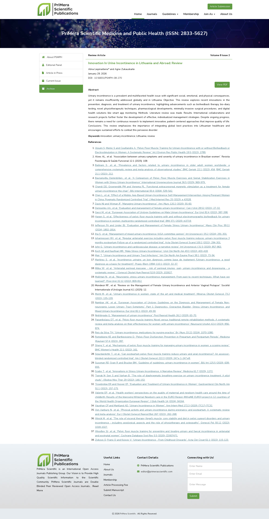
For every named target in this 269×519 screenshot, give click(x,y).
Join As (209, 14)
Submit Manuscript (114, 490)
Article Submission (220, 6)
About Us (226, 14)
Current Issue (51, 80)
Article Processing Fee (116, 485)
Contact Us (110, 495)
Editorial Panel (52, 65)
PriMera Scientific (128, 513)
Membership (191, 14)
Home (138, 14)
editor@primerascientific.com (156, 471)
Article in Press (52, 73)
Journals (152, 14)
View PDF (222, 84)
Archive (48, 88)
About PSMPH (52, 57)
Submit (193, 496)
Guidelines (170, 14)
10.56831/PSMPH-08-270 (108, 78)
